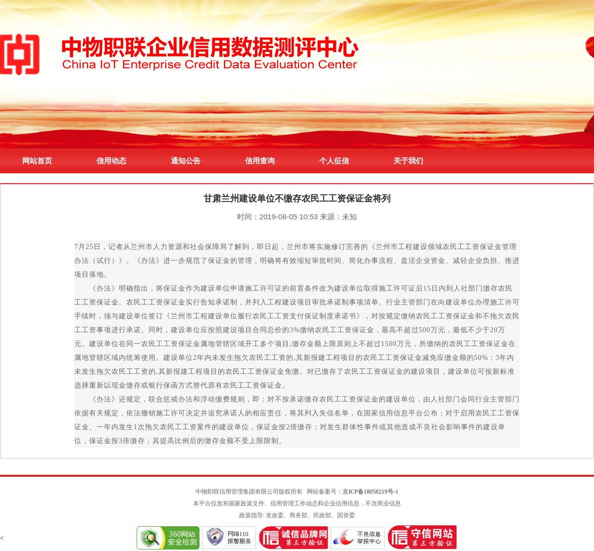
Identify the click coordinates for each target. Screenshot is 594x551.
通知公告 (185, 160)
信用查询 (260, 160)
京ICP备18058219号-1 (370, 491)
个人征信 (334, 160)
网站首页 (37, 160)
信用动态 (111, 160)
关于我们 (408, 160)
